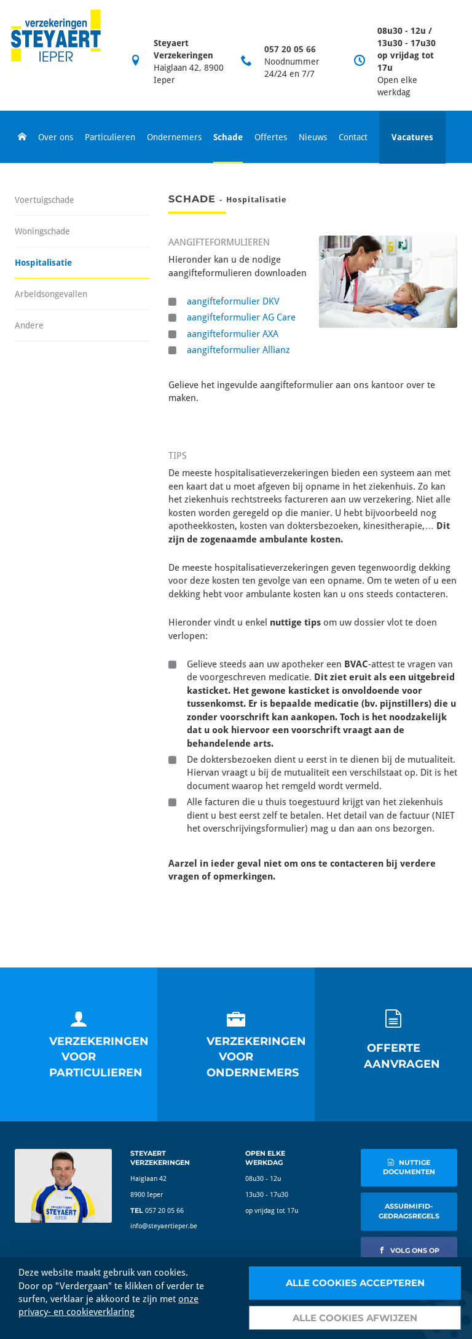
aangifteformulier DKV (233, 301)
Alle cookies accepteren (355, 1283)
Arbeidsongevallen (51, 294)
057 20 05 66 (290, 49)
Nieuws (313, 137)
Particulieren (110, 137)
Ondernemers (174, 137)
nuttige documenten (409, 1167)
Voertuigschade (44, 200)
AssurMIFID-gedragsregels (409, 1211)
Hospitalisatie (43, 263)
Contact (353, 137)
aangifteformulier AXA (232, 334)
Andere (29, 325)
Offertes (270, 137)
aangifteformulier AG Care (241, 317)
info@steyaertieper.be (163, 1226)
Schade (228, 137)
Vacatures (412, 137)
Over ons (55, 137)
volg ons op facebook (409, 1255)
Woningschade (42, 231)
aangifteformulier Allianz (238, 350)
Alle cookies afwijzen (355, 1318)
